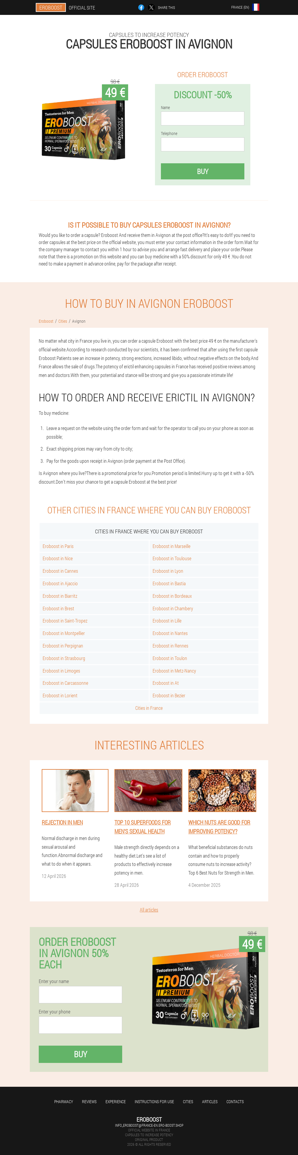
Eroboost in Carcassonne (65, 683)
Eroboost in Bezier (169, 695)
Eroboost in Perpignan (63, 645)
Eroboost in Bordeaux (172, 596)
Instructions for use (154, 1101)
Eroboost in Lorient (60, 695)
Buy (202, 171)
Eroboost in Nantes (170, 633)
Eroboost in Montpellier (64, 633)
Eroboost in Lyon (168, 571)
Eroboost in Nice (58, 558)
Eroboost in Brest (58, 608)
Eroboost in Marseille (171, 546)
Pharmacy (63, 1101)
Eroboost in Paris (58, 546)
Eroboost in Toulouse (172, 558)
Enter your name (54, 981)
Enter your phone (54, 1011)
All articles (149, 909)
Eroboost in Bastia (169, 583)
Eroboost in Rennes (170, 645)
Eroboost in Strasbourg (64, 658)
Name (165, 107)
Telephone (169, 133)
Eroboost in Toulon (170, 658)
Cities (188, 1101)
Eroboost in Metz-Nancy (174, 670)
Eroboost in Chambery (173, 608)
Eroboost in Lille (167, 620)
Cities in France (149, 708)
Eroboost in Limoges (61, 670)
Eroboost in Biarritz (60, 596)
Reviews (89, 1101)
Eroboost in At (166, 683)
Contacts (235, 1101)
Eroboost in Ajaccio (60, 583)
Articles (210, 1101)
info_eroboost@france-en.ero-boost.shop (149, 1125)
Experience (115, 1101)
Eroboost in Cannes (60, 571)
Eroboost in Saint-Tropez (65, 620)
